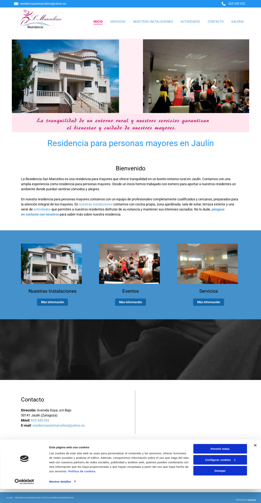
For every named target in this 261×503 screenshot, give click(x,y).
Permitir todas (220, 463)
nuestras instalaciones (96, 204)
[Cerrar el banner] (255, 459)
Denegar (220, 485)
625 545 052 (237, 3)
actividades (42, 209)
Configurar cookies (220, 473)
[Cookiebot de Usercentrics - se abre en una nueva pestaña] (24, 496)
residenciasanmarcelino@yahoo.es (43, 3)
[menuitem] (98, 21)
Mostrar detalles (60, 495)
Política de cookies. (82, 485)
